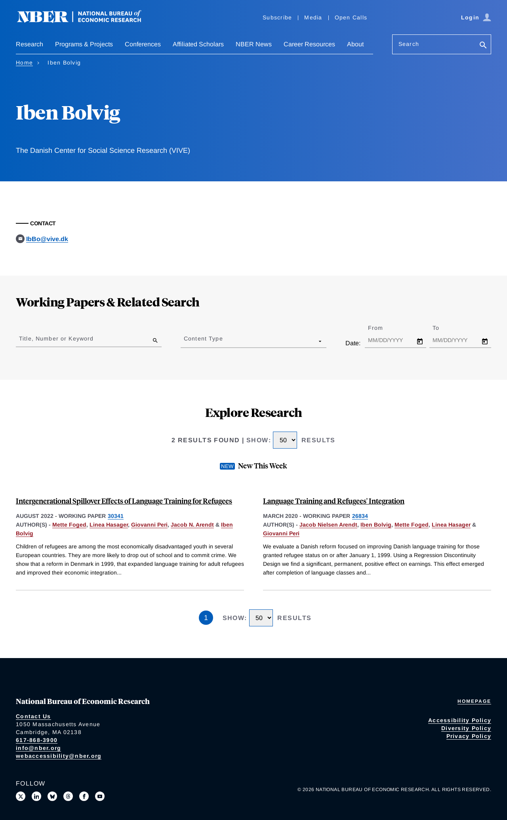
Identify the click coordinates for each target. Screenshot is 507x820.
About (355, 44)
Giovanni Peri (149, 524)
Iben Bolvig (375, 524)
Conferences (143, 44)
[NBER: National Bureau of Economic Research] (85, 20)
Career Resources (309, 44)
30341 (116, 516)
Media (313, 17)
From (382, 328)
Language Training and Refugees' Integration (333, 501)
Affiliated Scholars (198, 44)
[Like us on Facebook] (84, 796)
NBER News (254, 44)
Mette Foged (69, 524)
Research (29, 44)
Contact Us (33, 716)
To (443, 328)
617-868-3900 (36, 740)
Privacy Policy (469, 736)
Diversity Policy (466, 728)
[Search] (483, 45)
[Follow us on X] (20, 796)
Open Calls (351, 17)
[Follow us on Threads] (68, 796)
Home (24, 62)
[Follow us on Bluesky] (52, 796)
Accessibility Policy (459, 720)
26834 (360, 516)
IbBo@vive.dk (47, 239)
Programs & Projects (84, 44)
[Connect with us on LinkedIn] (36, 796)
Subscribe (277, 17)
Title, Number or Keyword (56, 338)
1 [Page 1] (206, 618)
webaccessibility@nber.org (58, 756)
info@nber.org (38, 748)
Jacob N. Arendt (192, 524)
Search (408, 44)
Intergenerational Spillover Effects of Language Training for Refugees (124, 501)
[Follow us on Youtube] (100, 796)
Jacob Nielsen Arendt (328, 524)
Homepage (474, 701)
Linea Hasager (109, 524)
